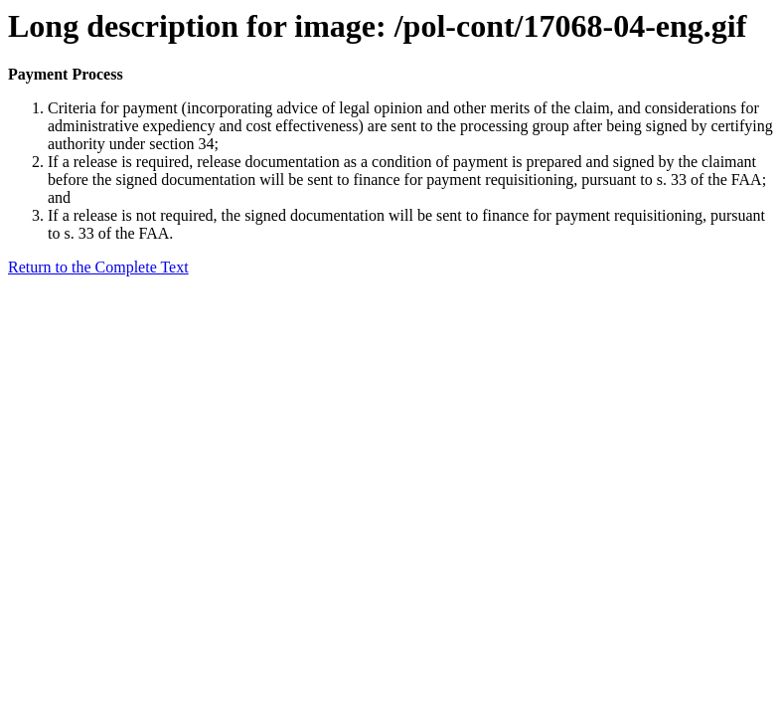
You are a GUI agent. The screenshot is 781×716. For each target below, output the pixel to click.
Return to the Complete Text (98, 267)
